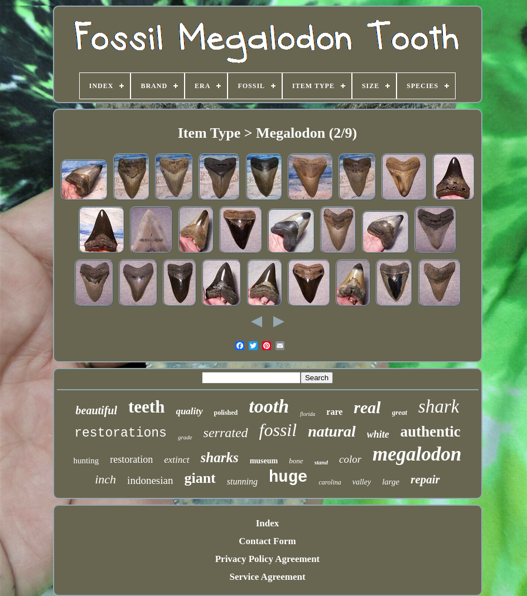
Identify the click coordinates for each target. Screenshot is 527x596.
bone (296, 461)
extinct (176, 459)
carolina (330, 482)
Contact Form (267, 541)
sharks (220, 457)
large (390, 481)
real (367, 407)
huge (288, 477)
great (399, 412)
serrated (226, 432)
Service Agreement (267, 576)
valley (361, 482)
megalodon (417, 454)
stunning (242, 481)
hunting (86, 460)
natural (332, 431)
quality (189, 411)
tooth (269, 406)
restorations (120, 433)
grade (185, 437)
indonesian (150, 480)
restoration (131, 459)
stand (321, 462)
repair (425, 479)
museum (264, 461)
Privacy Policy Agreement (267, 559)
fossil (278, 430)
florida (307, 414)
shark (438, 406)
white (378, 434)
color (350, 459)
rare (334, 411)
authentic (430, 431)
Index (267, 523)
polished (226, 412)
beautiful (96, 410)
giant (199, 478)
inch (105, 479)
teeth (146, 406)
